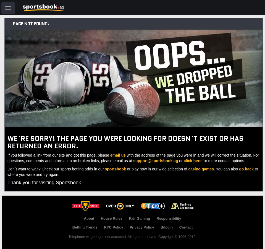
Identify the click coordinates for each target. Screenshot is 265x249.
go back (246, 169)
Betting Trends (85, 227)
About (89, 218)
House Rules (112, 218)
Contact (186, 227)
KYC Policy (113, 227)
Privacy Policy (142, 227)
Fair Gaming (139, 218)
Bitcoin (167, 227)
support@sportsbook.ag (155, 161)
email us (118, 155)
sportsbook (115, 169)
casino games (201, 169)
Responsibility (169, 218)
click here (193, 161)
